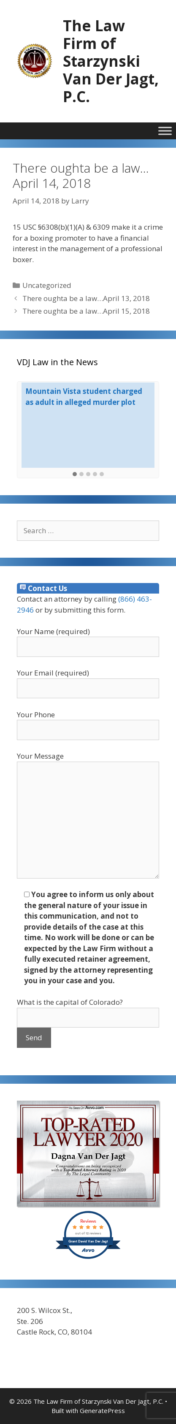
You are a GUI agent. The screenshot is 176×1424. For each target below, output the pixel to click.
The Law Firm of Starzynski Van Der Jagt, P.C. (111, 61)
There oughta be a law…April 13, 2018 (86, 298)
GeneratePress (102, 1410)
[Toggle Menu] (165, 131)
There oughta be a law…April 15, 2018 (86, 311)
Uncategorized (46, 285)
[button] (74, 474)
